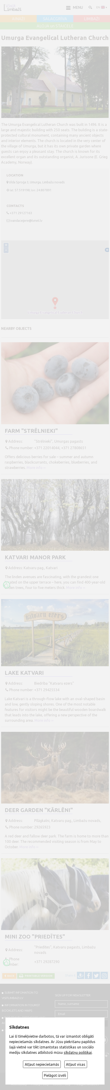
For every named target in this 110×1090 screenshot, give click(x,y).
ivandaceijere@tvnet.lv (26, 220)
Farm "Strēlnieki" (31, 431)
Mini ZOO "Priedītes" (35, 937)
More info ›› (36, 468)
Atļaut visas (75, 1064)
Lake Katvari (24, 673)
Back (10, 975)
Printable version (37, 975)
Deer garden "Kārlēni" (39, 810)
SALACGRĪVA (55, 19)
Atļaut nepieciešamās (42, 1064)
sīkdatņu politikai (78, 1052)
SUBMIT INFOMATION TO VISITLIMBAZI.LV (20, 995)
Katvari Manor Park (35, 557)
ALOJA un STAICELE (55, 26)
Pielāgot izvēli (55, 1075)
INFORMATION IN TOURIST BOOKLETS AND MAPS (21, 1007)
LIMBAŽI (91, 19)
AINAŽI (18, 19)
